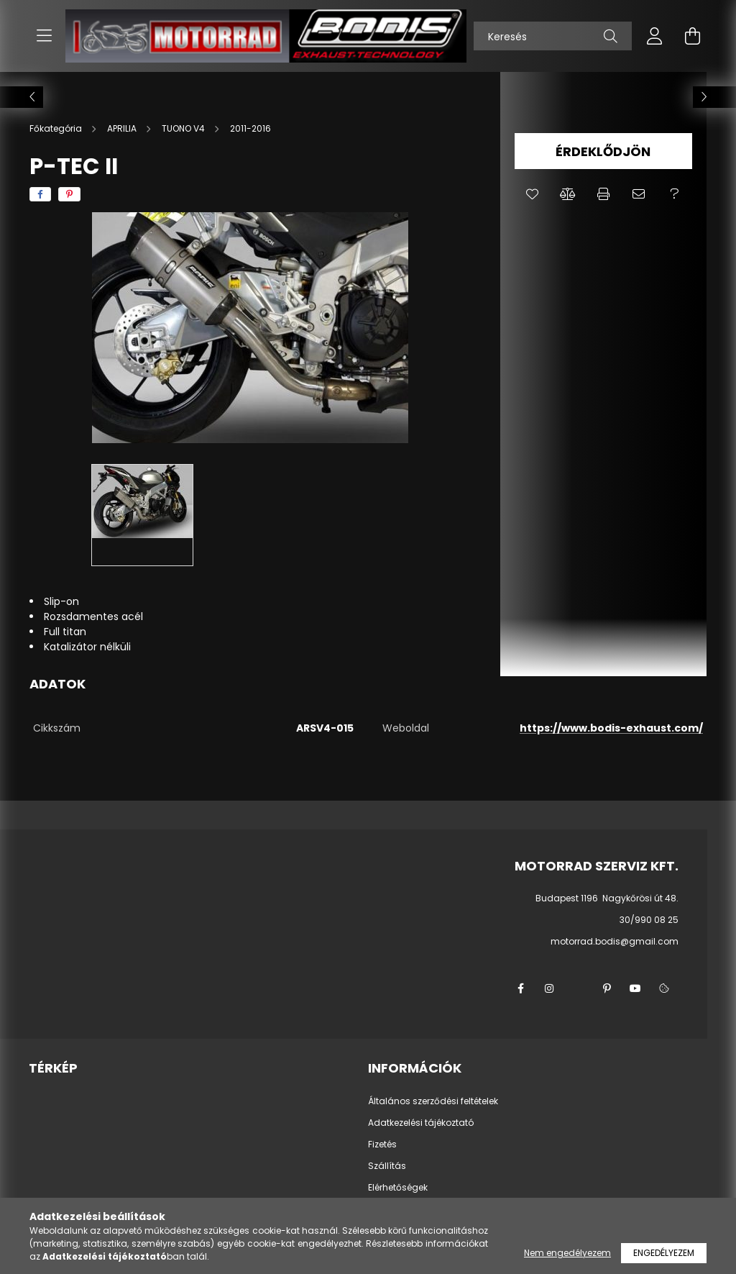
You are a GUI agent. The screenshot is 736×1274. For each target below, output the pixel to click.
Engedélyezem (663, 1253)
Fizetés (382, 1144)
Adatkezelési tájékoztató (421, 1123)
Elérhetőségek (398, 1188)
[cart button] (692, 36)
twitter (578, 988)
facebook (520, 988)
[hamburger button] (43, 36)
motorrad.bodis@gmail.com (614, 941)
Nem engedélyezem (567, 1253)
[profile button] (654, 36)
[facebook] (40, 194)
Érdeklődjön (603, 151)
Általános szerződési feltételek (433, 1101)
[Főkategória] (56, 128)
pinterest (606, 988)
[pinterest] (69, 194)
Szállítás (387, 1166)
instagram (549, 988)
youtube (635, 988)
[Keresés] (553, 36)
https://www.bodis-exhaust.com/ (611, 728)
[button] (532, 194)
